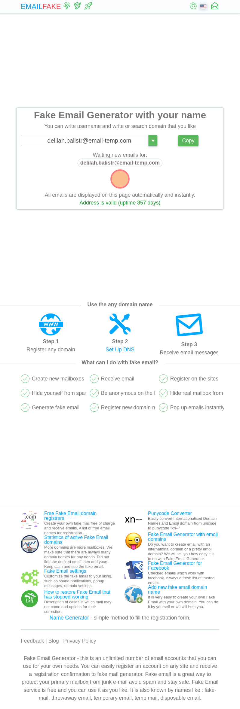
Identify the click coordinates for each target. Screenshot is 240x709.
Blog (53, 641)
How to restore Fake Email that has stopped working (77, 594)
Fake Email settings (65, 571)
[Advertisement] (120, 61)
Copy (188, 141)
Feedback (32, 641)
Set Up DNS (120, 350)
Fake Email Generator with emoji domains (183, 537)
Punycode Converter (170, 513)
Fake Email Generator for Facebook (175, 566)
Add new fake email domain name (177, 590)
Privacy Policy (79, 641)
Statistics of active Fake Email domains (76, 540)
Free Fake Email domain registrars (70, 516)
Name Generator (69, 618)
